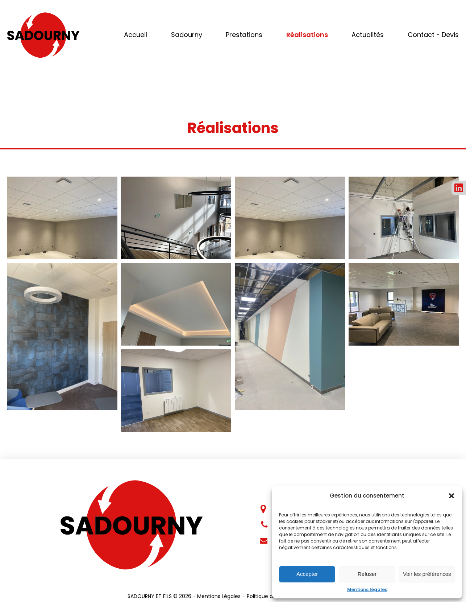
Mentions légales (367, 589)
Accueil (135, 34)
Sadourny (186, 34)
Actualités (367, 34)
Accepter (307, 574)
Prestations (244, 34)
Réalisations (307, 34)
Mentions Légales (219, 596)
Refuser (367, 574)
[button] (451, 495)
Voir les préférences (427, 574)
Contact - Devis (433, 34)
